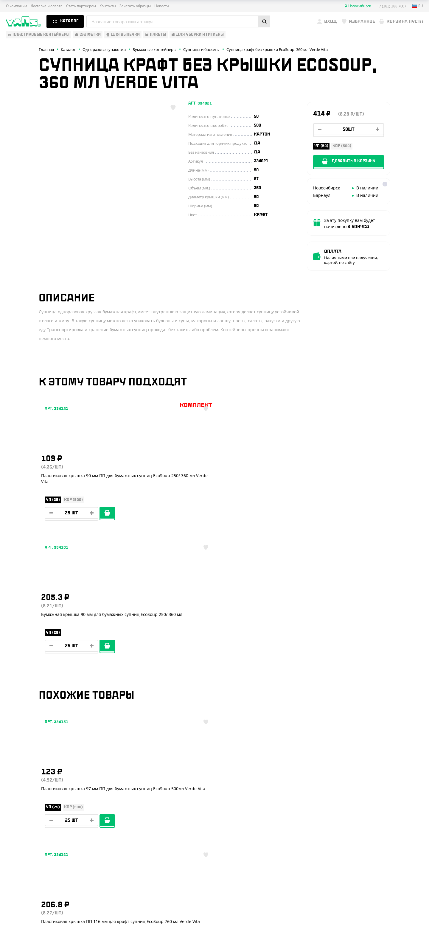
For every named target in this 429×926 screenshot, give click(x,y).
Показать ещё (214, 734)
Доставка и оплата (47, 6)
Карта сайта (350, 889)
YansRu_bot (367, 816)
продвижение (374, 911)
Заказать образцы (135, 6)
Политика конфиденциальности (368, 885)
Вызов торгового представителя (134, 829)
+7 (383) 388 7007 (379, 794)
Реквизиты (110, 811)
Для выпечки (20, 820)
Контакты (108, 6)
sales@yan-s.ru (376, 838)
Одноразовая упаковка (32, 785)
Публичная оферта (356, 880)
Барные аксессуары (27, 811)
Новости (161, 6)
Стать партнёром (81, 6)
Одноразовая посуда (29, 794)
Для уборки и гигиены (30, 837)
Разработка (369, 907)
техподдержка (392, 907)
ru (417, 6)
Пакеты (14, 829)
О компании (16, 6)
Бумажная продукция (30, 802)
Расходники (19, 846)
